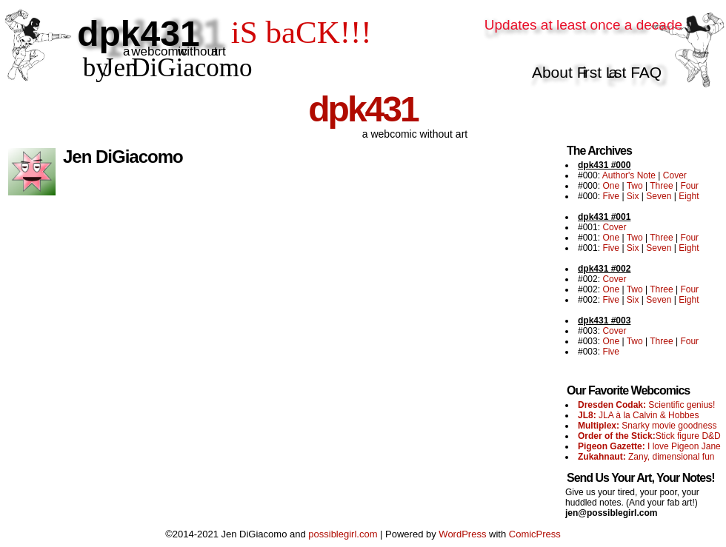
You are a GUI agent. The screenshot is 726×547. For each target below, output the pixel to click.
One (610, 186)
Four (689, 186)
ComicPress (535, 534)
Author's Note (629, 175)
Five (610, 196)
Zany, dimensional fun (646, 457)
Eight (689, 196)
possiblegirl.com (342, 534)
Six (633, 196)
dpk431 (362, 109)
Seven (658, 196)
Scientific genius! (646, 405)
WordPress (462, 534)
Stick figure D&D (649, 436)
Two (635, 186)
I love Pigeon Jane (649, 446)
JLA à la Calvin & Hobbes (638, 415)
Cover (675, 175)
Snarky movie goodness (647, 425)
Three (661, 186)
